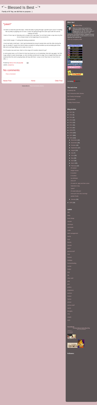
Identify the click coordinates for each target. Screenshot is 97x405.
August (73, 150)
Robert (69, 296)
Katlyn (69, 269)
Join (78, 329)
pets (68, 281)
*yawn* (73, 188)
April (72, 160)
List (80, 329)
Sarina (69, 299)
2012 (71, 122)
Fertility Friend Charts (73, 102)
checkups (70, 224)
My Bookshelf (71, 99)
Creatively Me (71, 90)
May (72, 158)
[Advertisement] (73, 388)
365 (68, 212)
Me (68, 275)
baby (68, 215)
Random (84, 329)
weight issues (75, 170)
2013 (71, 120)
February (74, 166)
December (74, 140)
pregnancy (11, 65)
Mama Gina (78, 25)
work (68, 320)
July (72, 153)
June (72, 155)
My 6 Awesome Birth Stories (75, 93)
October (73, 145)
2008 (71, 132)
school (69, 302)
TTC (68, 314)
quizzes (69, 293)
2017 (71, 112)
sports (69, 308)
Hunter (69, 266)
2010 (71, 127)
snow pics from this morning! (79, 193)
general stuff (71, 251)
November (74, 142)
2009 (71, 130)
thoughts (69, 311)
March (73, 163)
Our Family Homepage (74, 96)
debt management (72, 233)
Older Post (58, 81)
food (68, 239)
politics (69, 287)
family (69, 236)
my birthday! (74, 178)
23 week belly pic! (76, 191)
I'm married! (70, 332)
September (74, 148)
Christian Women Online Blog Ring (81, 328)
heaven (69, 257)
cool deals (70, 227)
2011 (71, 125)
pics (68, 284)
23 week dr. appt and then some (80, 183)
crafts (69, 230)
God (68, 254)
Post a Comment (11, 74)
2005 (71, 202)
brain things (70, 218)
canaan (69, 221)
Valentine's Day (75, 186)
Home (33, 81)
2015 (71, 115)
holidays (69, 260)
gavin (69, 248)
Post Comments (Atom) (37, 86)
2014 (71, 117)
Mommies (69, 330)
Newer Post (7, 81)
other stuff (70, 278)
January (73, 199)
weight (69, 317)
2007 (71, 135)
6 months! (73, 173)
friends (69, 242)
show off (73, 180)
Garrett (69, 245)
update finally (74, 196)
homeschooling (71, 263)
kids (68, 272)
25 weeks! (74, 168)
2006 (71, 138)
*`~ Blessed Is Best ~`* (21, 7)
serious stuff (70, 305)
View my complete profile (74, 39)
